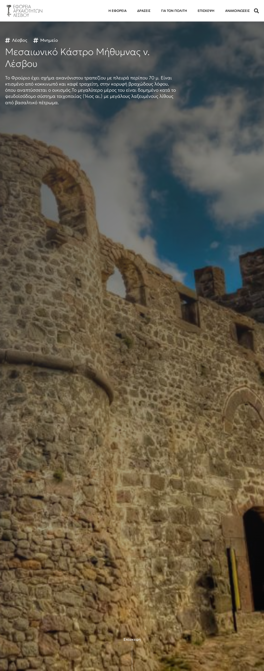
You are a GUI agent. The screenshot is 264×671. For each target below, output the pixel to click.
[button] (256, 10)
